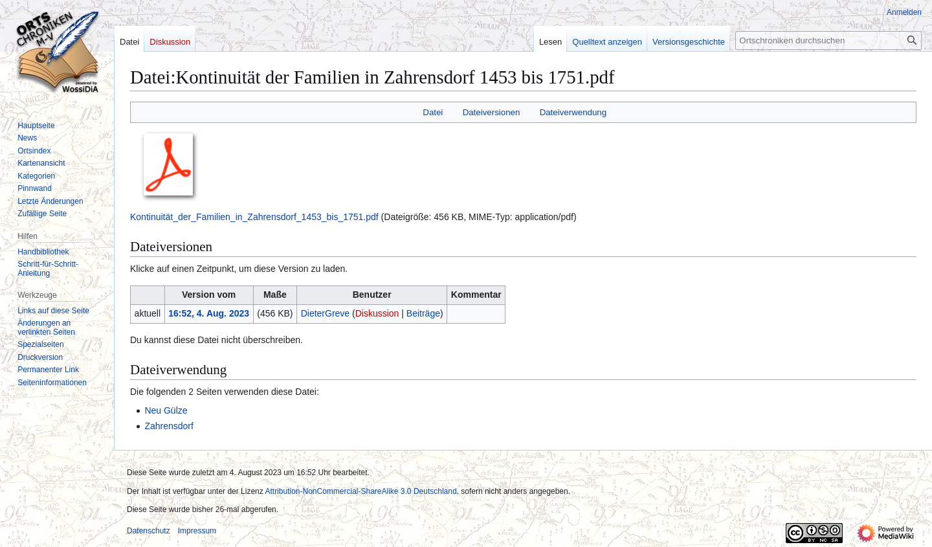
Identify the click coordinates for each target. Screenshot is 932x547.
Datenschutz (148, 530)
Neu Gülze (165, 410)
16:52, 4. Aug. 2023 (208, 313)
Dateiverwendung (573, 112)
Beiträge (423, 313)
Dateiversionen (491, 112)
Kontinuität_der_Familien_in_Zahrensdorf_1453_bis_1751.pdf (254, 217)
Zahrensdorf (168, 426)
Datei (433, 112)
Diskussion (377, 313)
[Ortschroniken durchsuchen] (828, 40)
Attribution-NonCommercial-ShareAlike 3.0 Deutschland (360, 491)
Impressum (197, 530)
